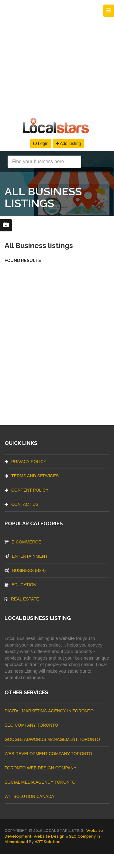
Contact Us (22, 504)
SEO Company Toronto (31, 725)
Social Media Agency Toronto (40, 782)
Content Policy (27, 490)
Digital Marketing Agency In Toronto (49, 710)
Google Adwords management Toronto (52, 739)
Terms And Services (32, 475)
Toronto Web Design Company (40, 767)
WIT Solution (47, 841)
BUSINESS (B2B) (25, 570)
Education (20, 584)
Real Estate (22, 599)
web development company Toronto (48, 753)
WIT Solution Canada (29, 796)
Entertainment (26, 556)
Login (40, 143)
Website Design (48, 836)
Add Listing (68, 143)
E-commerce (23, 542)
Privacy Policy (25, 461)
